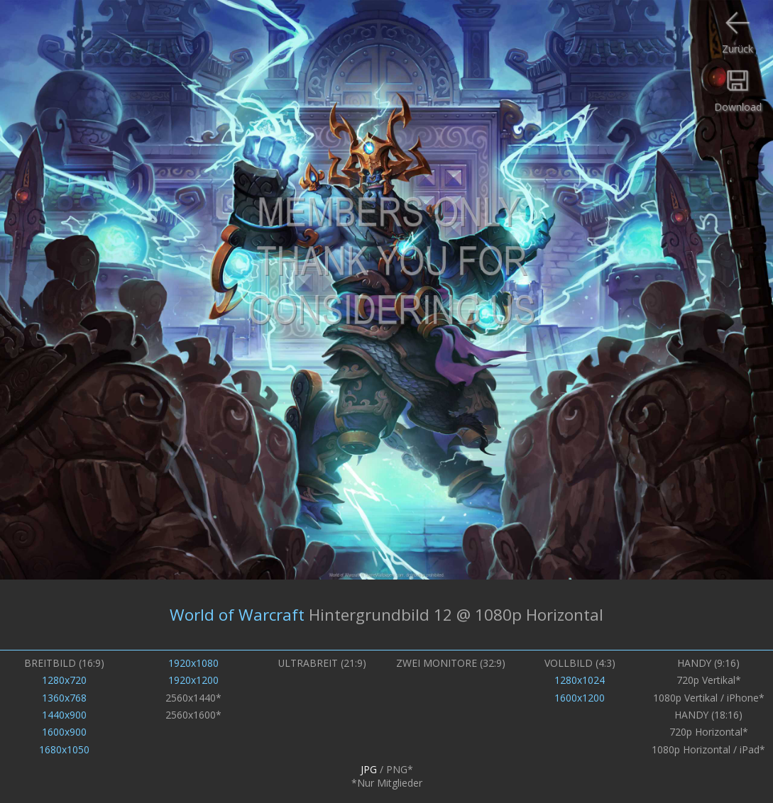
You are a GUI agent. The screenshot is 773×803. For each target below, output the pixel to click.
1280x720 (64, 680)
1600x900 (64, 731)
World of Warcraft (237, 615)
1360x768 (64, 697)
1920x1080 (193, 663)
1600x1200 (579, 697)
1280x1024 (579, 680)
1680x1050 (64, 749)
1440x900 (64, 714)
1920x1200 (193, 680)
